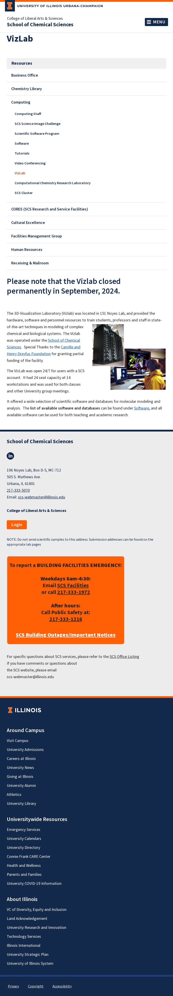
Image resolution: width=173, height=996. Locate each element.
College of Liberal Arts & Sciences (35, 18)
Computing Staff (28, 113)
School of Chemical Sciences (40, 24)
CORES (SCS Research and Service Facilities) (49, 209)
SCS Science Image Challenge (37, 123)
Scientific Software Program (37, 133)
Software (22, 143)
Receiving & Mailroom (30, 263)
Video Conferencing (30, 163)
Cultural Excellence (28, 223)
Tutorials (22, 153)
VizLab (20, 173)
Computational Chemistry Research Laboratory (53, 183)
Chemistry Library (26, 89)
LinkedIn (10, 456)
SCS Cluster (24, 192)
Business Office (24, 75)
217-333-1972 (73, 592)
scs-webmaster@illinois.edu (41, 497)
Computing (20, 102)
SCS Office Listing (124, 657)
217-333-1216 (65, 619)
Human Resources (26, 249)
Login (16, 525)
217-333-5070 (18, 490)
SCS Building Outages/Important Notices (66, 635)
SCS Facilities (73, 585)
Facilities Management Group (36, 236)
